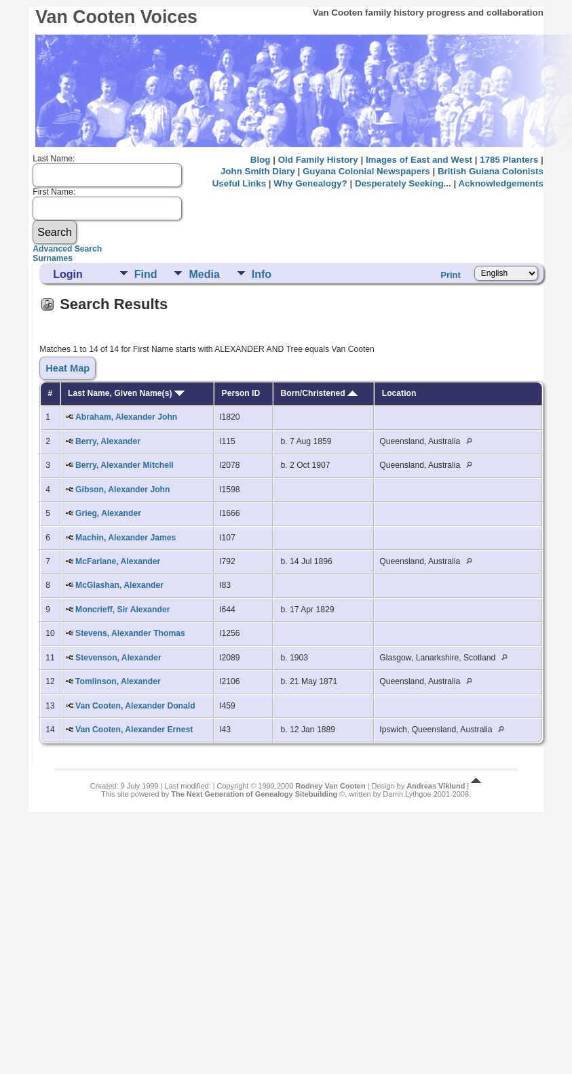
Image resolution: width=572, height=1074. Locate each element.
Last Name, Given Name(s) (126, 393)
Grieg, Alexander (108, 513)
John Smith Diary (258, 171)
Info (261, 274)
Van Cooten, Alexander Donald (135, 706)
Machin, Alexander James (125, 537)
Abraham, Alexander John (126, 417)
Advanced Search (67, 249)
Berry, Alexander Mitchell (124, 465)
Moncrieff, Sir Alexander (122, 609)
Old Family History (318, 160)
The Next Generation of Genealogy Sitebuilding (254, 794)
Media (204, 274)
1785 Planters (509, 160)
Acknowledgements (500, 183)
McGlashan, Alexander (119, 585)
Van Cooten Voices (116, 17)
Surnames (53, 258)
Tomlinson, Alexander (118, 681)
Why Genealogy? (310, 183)
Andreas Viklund (435, 786)
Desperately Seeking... (403, 183)
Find (145, 274)
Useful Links (239, 183)
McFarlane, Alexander (117, 561)
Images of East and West (419, 160)
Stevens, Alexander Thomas (130, 633)
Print (450, 275)
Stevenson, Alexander (118, 657)
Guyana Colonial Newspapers (366, 171)
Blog (260, 160)
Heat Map (67, 368)
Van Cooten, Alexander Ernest (134, 729)
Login (68, 274)
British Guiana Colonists (491, 171)
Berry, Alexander (107, 441)
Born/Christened (319, 393)
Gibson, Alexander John (122, 489)
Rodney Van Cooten (330, 786)
